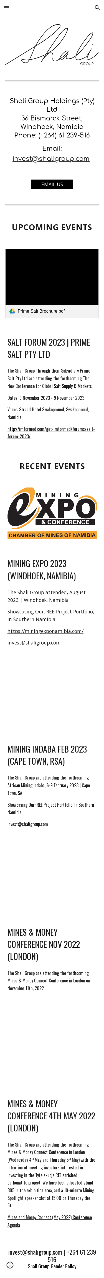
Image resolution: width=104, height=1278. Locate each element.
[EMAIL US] (52, 184)
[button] (6, 7)
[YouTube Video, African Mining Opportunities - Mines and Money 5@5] (52, 1044)
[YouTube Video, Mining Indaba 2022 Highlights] (52, 697)
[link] (52, 283)
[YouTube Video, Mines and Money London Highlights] (52, 876)
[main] (52, 130)
